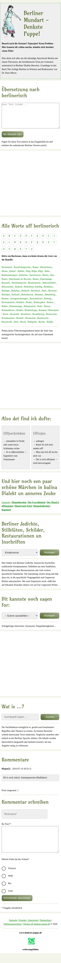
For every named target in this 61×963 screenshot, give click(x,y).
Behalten (39, 299)
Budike (50, 327)
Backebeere (7, 272)
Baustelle (6, 288)
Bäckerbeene (46, 272)
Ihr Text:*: (6, 829)
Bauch (4, 284)
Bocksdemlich (8, 307)
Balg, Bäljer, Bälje (34, 276)
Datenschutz (45, 925)
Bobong (47, 303)
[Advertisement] (30, 188)
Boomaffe (14, 319)
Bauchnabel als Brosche (20, 284)
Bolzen (47, 311)
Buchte (41, 327)
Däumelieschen (19, 507)
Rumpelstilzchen (42, 511)
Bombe (19, 315)
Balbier (21, 276)
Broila (23, 327)
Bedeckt (18, 291)
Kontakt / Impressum (28, 925)
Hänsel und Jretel (23, 511)
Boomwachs (42, 323)
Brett (16, 327)
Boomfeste (26, 319)
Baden (35, 272)
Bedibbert (48, 291)
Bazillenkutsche (19, 288)
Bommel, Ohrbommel (49, 315)
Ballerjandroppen (9, 280)
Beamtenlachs (34, 288)
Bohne (5, 311)
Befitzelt (16, 299)
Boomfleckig (38, 319)
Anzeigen (49, 557)
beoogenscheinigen (19, 303)
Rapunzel (6, 514)
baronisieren (35, 280)
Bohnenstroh (30, 311)
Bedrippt (6, 295)
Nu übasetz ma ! (12, 139)
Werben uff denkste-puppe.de (36, 929)
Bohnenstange (15, 311)
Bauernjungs (46, 284)
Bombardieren (8, 315)
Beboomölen (7, 291)
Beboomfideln (49, 288)
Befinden (6, 299)
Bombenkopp (31, 315)
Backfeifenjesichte (22, 272)
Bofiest (50, 307)
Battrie (45, 280)
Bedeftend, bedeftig (33, 291)
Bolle (39, 311)
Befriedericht (27, 299)
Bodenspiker (39, 307)
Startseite (6, 507)
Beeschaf (52, 295)
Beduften (15, 295)
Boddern (20, 307)
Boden (29, 307)
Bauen (36, 284)
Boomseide (30, 323)
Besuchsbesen (36, 303)
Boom (5, 319)
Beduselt (25, 295)
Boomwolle (7, 327)
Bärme (5, 276)
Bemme (5, 303)
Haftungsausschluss (12, 929)
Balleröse (23, 280)
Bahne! (12, 276)
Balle (47, 276)
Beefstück (35, 295)
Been (44, 295)
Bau (52, 280)
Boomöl (20, 323)
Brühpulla (32, 327)
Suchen (50, 721)
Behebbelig (50, 299)
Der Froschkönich (36, 507)
